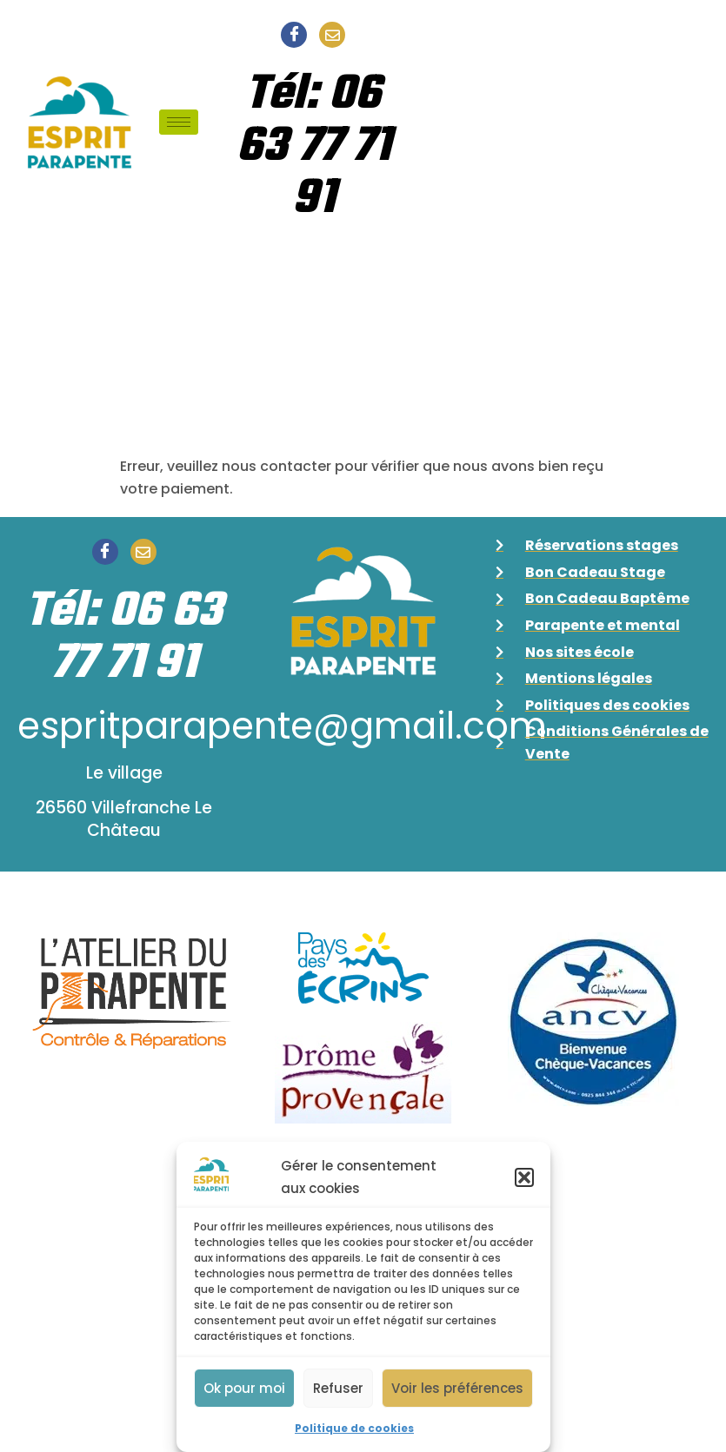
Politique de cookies (354, 1428)
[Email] (332, 35)
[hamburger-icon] (178, 122)
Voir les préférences (457, 1388)
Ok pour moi (244, 1388)
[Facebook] (294, 35)
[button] (524, 1177)
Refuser (338, 1388)
